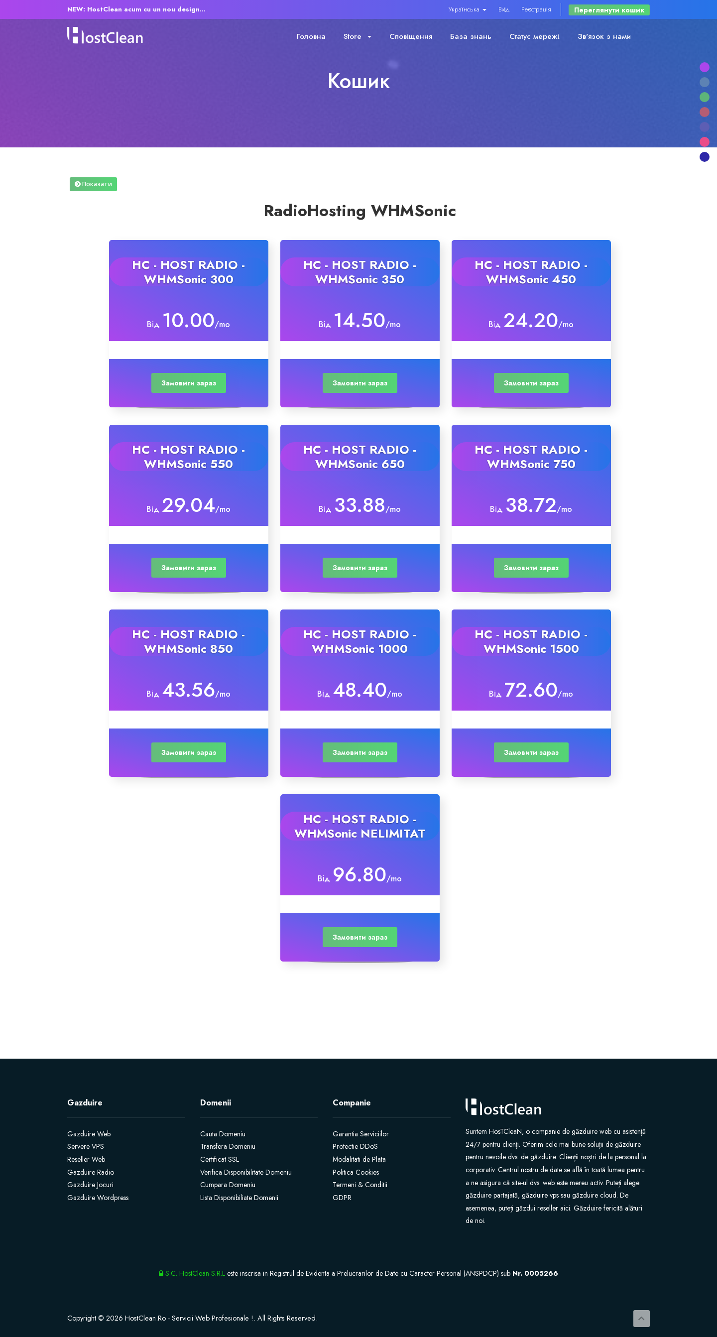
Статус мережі (534, 36)
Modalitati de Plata (359, 1159)
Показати (93, 184)
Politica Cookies (356, 1172)
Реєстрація (536, 9)
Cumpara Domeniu (227, 1185)
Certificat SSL (219, 1159)
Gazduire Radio (90, 1172)
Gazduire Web (89, 1134)
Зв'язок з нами (604, 36)
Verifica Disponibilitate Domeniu (246, 1172)
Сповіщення (410, 36)
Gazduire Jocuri (90, 1185)
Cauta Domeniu (222, 1134)
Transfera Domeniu (227, 1146)
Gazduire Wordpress (97, 1198)
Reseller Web (86, 1159)
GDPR (342, 1198)
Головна (311, 36)
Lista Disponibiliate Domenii (239, 1198)
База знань (470, 36)
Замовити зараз (188, 383)
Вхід (504, 9)
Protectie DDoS (355, 1146)
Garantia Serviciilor (361, 1134)
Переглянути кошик (609, 10)
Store (357, 36)
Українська (467, 9)
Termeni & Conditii (360, 1185)
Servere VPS (85, 1146)
